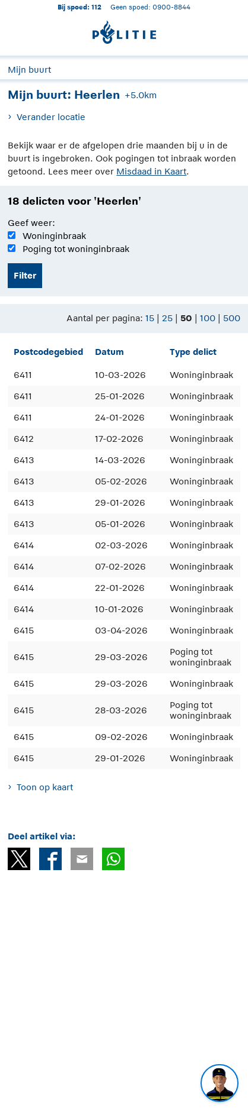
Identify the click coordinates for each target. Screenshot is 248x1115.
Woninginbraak (54, 235)
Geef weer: (31, 222)
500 (231, 318)
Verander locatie (51, 116)
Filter (25, 275)
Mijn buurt (29, 69)
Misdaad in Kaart (151, 171)
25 (167, 318)
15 (149, 318)
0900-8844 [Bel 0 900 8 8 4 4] (171, 6)
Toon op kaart (45, 787)
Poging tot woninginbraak (76, 248)
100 (207, 318)
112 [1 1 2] (96, 6)
